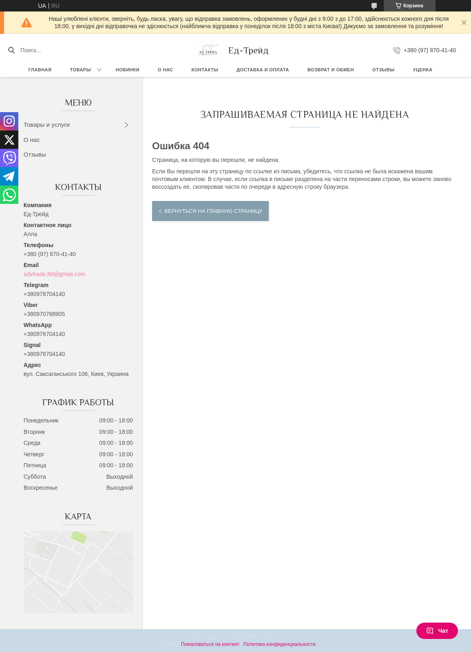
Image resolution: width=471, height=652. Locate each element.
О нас (165, 69)
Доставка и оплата (263, 69)
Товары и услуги (47, 124)
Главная (40, 69)
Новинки (127, 69)
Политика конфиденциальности (279, 644)
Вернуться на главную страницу (213, 211)
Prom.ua (270, 637)
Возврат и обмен (330, 69)
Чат (437, 630)
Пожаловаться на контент (210, 644)
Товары (80, 69)
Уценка (423, 69)
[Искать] (11, 50)
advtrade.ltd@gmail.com (54, 274)
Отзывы (383, 69)
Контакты (205, 69)
